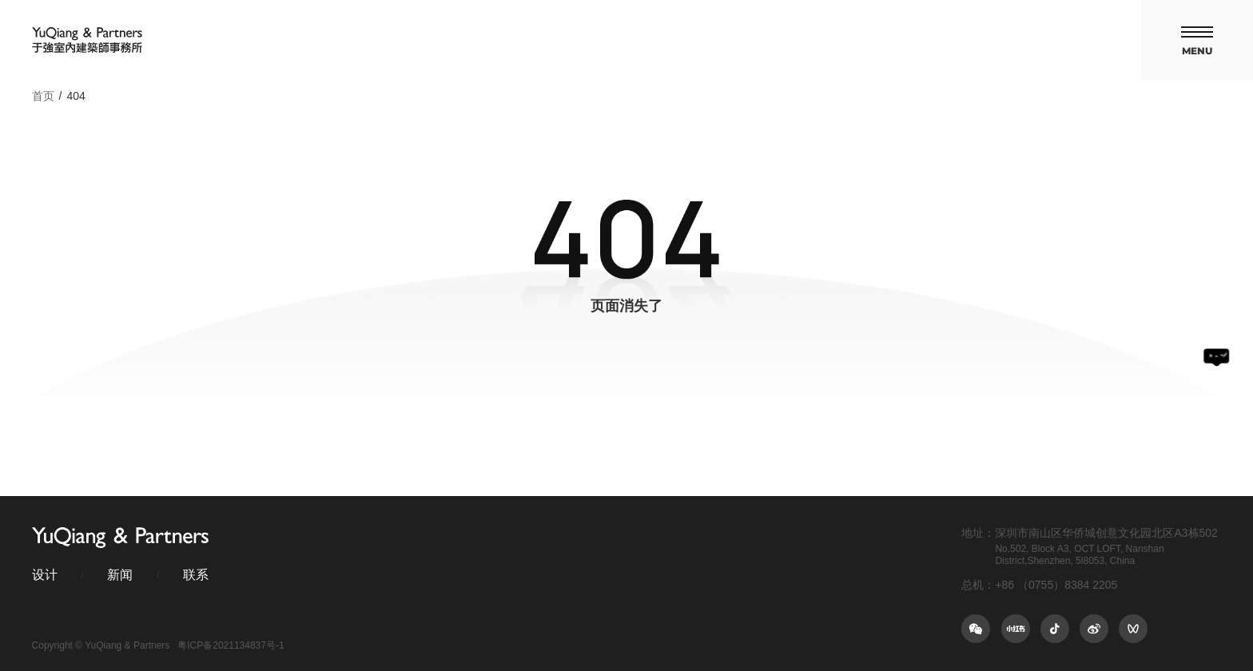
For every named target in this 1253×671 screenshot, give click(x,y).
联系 (196, 575)
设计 (45, 575)
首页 (43, 95)
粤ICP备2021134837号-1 (230, 645)
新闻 (120, 575)
